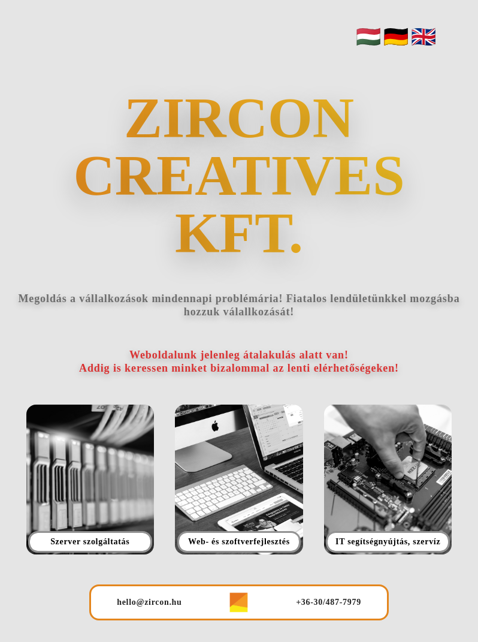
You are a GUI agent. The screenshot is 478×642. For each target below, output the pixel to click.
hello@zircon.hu (149, 602)
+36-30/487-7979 (328, 602)
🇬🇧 (423, 37)
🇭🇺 (368, 37)
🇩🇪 (396, 37)
